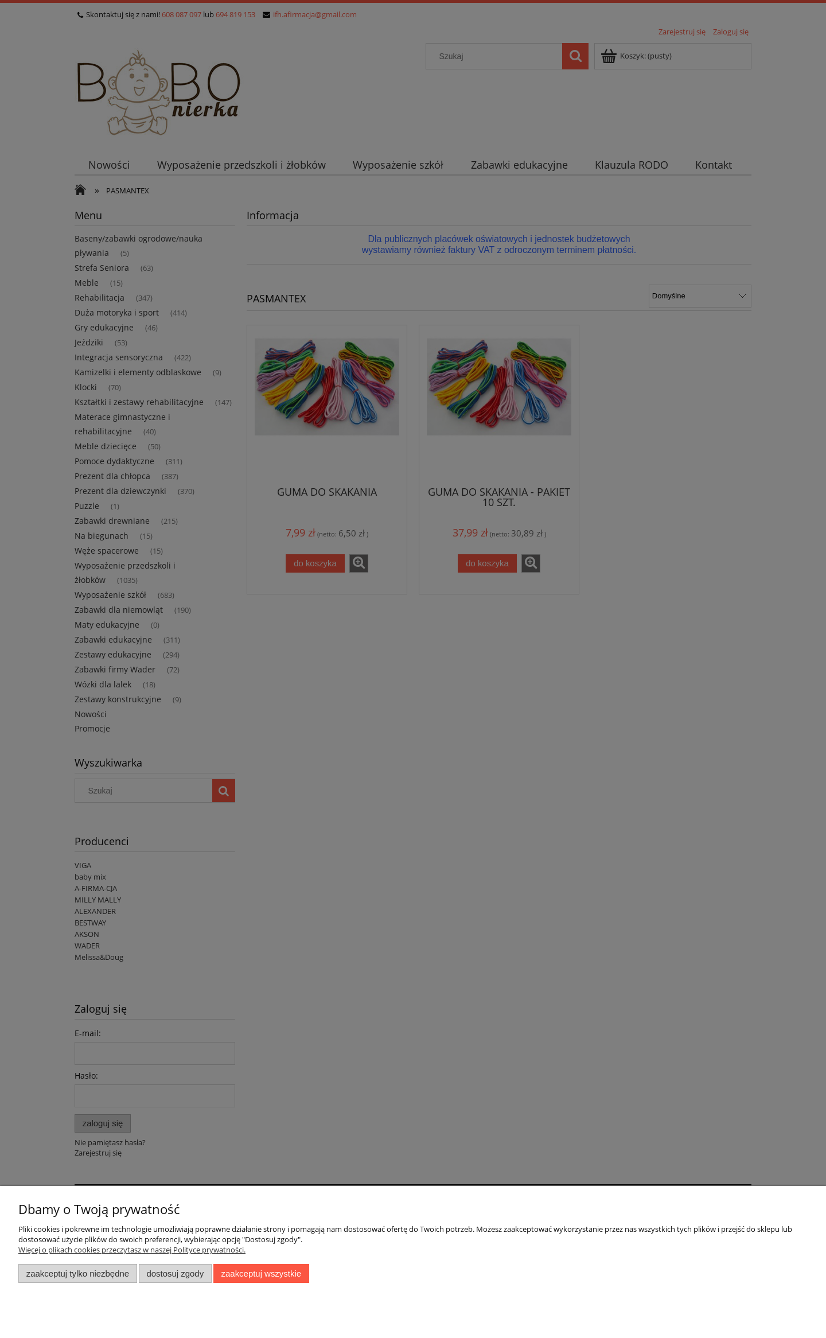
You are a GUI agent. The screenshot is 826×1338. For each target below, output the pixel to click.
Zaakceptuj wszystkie (261, 1273)
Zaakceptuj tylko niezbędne (77, 1273)
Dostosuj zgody (175, 1273)
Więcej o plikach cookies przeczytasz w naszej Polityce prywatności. (132, 1249)
